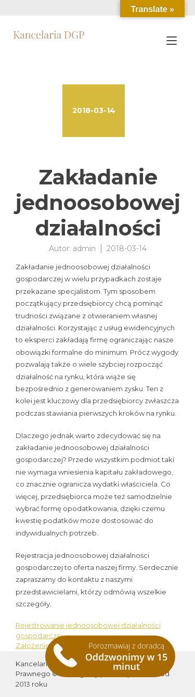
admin (84, 248)
